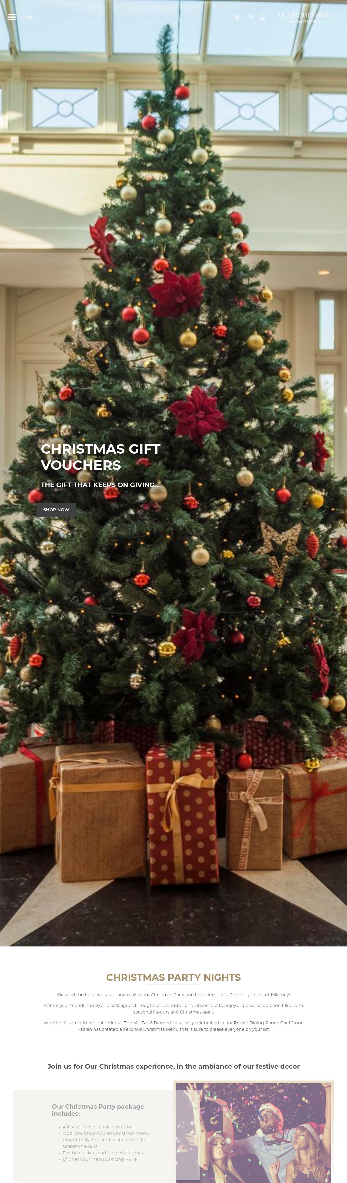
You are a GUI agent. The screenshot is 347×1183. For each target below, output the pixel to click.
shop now (56, 510)
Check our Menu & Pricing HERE (100, 1159)
